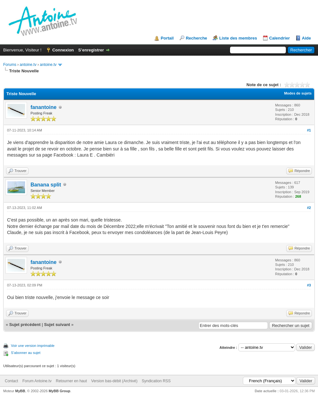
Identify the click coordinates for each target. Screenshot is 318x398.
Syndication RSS (156, 381)
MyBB (20, 391)
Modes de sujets (298, 93)
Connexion (63, 50)
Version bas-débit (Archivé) (114, 381)
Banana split (46, 184)
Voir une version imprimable (33, 346)
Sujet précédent (25, 324)
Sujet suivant (57, 324)
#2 (309, 208)
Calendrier (279, 38)
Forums (9, 64)
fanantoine (44, 107)
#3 (309, 285)
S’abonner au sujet (25, 353)
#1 (309, 130)
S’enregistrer (91, 50)
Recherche (196, 38)
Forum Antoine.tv (37, 381)
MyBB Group (59, 391)
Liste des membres (238, 38)
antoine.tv (28, 64)
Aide (306, 38)
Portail (167, 38)
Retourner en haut (71, 381)
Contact (11, 381)
